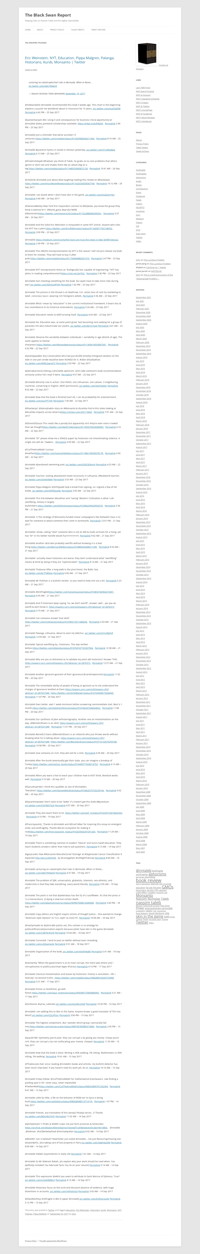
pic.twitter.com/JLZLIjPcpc (45, 1015)
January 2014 (142, 608)
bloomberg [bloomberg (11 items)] (150, 877)
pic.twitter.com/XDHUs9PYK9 (45, 284)
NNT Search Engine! (145, 91)
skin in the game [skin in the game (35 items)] (149, 916)
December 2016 (143, 477)
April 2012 (140, 687)
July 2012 (140, 675)
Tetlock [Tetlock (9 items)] (139, 919)
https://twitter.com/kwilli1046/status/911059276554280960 (73, 427)
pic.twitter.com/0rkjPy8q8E (76, 951)
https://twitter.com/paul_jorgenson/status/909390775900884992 (66, 992)
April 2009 (140, 818)
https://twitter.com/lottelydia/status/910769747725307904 (63, 648)
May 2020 (140, 331)
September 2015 (143, 533)
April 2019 (140, 372)
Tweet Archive (98, 29)
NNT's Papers (142, 102)
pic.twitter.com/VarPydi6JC (93, 385)
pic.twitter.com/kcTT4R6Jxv (39, 573)
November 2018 (143, 391)
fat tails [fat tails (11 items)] (149, 887)
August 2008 (141, 836)
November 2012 (143, 660)
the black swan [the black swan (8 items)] (155, 919)
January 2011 (142, 743)
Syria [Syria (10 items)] (172, 917)
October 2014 (142, 574)
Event (138, 192)
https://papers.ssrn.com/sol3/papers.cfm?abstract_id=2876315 (82, 606)
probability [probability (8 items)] (140, 911)
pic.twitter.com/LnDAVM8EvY (40, 1180)
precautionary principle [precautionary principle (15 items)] (158, 908)
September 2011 (143, 713)
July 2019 (140, 361)
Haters (139, 203)
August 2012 (141, 672)
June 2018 (140, 409)
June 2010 (140, 769)
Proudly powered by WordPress (53, 1240)
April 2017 (140, 462)
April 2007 (140, 851)
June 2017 (140, 454)
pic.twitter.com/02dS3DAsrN (80, 464)
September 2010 (143, 758)
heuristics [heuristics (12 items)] (141, 890)
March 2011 (141, 735)
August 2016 (141, 492)
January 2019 (142, 383)
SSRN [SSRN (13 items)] (167, 916)
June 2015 (140, 544)
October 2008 (142, 833)
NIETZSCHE (156, 271)
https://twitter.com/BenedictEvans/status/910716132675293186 (84, 741)
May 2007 (140, 848)
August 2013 (141, 627)
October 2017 (142, 439)
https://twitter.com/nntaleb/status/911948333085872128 (58, 168)
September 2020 (143, 319)
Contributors (142, 188)
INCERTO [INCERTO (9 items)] (151, 890)
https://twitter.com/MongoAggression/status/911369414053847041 (72, 344)
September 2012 (143, 668)
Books (139, 185)
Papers (139, 222)
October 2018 (142, 394)
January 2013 (142, 653)
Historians (95, 1210)
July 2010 (140, 765)
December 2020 (143, 312)
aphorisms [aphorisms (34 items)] (157, 874)
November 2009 (143, 795)
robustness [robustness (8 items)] (161, 911)
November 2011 (143, 705)
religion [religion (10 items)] (149, 910)
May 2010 (140, 773)
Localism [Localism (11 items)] (152, 892)
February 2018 (142, 424)
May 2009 (140, 814)
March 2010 (141, 780)
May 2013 (140, 638)
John (74, 1213)
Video (138, 241)
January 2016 (142, 518)
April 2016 (140, 507)
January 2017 (142, 473)
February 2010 (142, 784)
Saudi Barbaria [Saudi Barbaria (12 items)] (156, 913)
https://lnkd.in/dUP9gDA (91, 123)
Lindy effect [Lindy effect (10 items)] (141, 892)
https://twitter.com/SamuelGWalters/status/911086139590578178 (69, 453)
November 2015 (143, 526)
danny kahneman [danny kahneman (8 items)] (143, 884)
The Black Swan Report (48, 15)
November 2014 (143, 570)
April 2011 (140, 732)
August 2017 (141, 447)
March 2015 (141, 555)
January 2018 (142, 428)
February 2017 (142, 469)
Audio (138, 181)
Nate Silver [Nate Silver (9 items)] (165, 905)
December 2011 (143, 702)
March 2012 (141, 690)
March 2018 (141, 421)
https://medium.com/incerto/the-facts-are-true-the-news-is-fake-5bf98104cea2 (77, 239)
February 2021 (142, 308)
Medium (140, 218)
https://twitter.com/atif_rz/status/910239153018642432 (93, 812)
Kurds (103, 1210)
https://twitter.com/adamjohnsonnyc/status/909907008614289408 (59, 902)
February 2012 (142, 694)
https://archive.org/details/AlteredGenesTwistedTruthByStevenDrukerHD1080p (66, 1127)
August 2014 (141, 582)
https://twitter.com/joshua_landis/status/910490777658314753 (65, 764)
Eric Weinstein (82, 1210)
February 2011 (142, 739)
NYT (119, 1210)
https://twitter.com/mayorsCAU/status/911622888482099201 (70, 213)
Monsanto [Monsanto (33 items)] (144, 895)
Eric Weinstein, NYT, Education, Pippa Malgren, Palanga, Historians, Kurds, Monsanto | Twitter (70, 59)
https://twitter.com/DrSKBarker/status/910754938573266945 (82, 693)
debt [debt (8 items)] (161, 884)
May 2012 (140, 683)
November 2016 (143, 481)
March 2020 (141, 338)
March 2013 (141, 645)
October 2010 (142, 754)
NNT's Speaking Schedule (147, 98)
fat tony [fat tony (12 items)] (157, 887)
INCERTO (140, 207)
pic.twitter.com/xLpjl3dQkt (106, 108)
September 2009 (143, 803)
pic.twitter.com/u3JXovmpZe (39, 944)
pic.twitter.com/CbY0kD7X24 (39, 805)
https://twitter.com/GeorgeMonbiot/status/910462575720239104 (71, 790)
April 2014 (140, 597)
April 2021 (140, 304)
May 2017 (140, 458)
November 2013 (143, 615)
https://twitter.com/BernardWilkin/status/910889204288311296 (64, 546)
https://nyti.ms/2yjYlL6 (73, 273)
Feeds (138, 200)
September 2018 (143, 398)
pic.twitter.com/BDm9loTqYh (40, 1116)
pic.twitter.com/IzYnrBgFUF (98, 633)
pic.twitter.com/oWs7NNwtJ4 (43, 86)
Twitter (51, 1210)
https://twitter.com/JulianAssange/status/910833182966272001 (81, 591)
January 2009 (142, 829)
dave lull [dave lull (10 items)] (154, 883)
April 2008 (140, 840)
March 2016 (141, 511)
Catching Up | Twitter (156, 267)
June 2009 (140, 810)
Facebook (140, 196)
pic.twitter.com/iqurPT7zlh (39, 400)
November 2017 (143, 436)
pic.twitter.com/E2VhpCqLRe (94, 1198)
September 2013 (143, 623)
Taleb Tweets (77, 29)
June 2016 (140, 499)
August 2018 (141, 402)
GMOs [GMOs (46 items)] (167, 887)
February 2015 (142, 559)
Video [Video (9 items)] (151, 922)
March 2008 (141, 844)
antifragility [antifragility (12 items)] (142, 874)
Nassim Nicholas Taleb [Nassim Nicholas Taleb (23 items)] (152, 899)
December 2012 (143, 657)
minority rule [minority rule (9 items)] (161, 892)
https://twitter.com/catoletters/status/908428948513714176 (61, 1101)
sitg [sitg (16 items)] (167, 913)
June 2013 (140, 634)
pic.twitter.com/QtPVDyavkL (46, 490)
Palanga (28, 1213)
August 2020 (141, 323)
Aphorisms (141, 177)
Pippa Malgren (40, 1213)
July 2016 (140, 496)
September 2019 (143, 353)
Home (28, 29)
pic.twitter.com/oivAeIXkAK (39, 479)
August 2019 (141, 357)
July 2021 (140, 301)
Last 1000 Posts (143, 87)
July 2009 (140, 807)
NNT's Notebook (144, 121)
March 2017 (141, 466)
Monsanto (112, 1210)
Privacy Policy (57, 29)
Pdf (137, 226)
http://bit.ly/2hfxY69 (46, 857)
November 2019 (143, 349)
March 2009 (141, 821)
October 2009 (142, 799)
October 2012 (142, 664)
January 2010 (142, 788)
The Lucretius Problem (154, 260)
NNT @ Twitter (143, 106)
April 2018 (140, 417)
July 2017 (140, 451)
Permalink (30, 112)
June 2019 (140, 364)
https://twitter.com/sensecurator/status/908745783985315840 (62, 1026)
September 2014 (143, 578)
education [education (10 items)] (140, 887)
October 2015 (142, 529)
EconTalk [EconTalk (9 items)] (167, 883)
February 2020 (142, 342)
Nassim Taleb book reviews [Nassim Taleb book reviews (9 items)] (148, 905)
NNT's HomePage (144, 110)
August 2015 (141, 537)
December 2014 (143, 567)
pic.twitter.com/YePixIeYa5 (64, 1191)
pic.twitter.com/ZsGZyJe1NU (100, 194)
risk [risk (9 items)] (154, 910)
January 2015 (142, 563)
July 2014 (140, 585)
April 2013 (140, 642)
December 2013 (143, 612)
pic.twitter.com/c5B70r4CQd (39, 932)
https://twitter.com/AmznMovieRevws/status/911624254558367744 (60, 183)
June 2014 (140, 589)
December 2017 (143, 432)
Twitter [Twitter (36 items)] (142, 922)
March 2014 (141, 600)
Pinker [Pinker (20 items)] (140, 908)
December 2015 (143, 522)
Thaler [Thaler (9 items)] (145, 919)
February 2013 (142, 649)
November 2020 (143, 316)
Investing (140, 211)
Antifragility (141, 173)
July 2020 (140, 327)
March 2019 (141, 376)
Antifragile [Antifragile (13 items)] (157, 870)
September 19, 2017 (75, 93)
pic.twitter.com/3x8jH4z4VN (95, 1142)
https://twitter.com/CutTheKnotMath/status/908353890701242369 (73, 1086)
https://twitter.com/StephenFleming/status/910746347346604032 (66, 708)
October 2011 (142, 709)
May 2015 (140, 548)
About (40, 29)
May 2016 (140, 503)
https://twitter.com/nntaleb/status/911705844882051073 (60, 258)
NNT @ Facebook (144, 113)
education (70, 1210)
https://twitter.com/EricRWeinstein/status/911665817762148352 (79, 228)
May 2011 (140, 728)
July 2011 (140, 720)
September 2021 (143, 297)
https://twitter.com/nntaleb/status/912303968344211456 (65, 138)
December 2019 (143, 346)
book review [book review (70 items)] (148, 880)
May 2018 (140, 413)
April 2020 (140, 334)
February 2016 (142, 514)
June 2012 (140, 679)
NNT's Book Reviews (145, 117)
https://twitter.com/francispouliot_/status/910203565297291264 (62, 831)
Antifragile (140, 170)
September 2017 (143, 443)
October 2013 (142, 619)
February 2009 (142, 825)
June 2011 (140, 724)
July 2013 (140, 630)
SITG (138, 230)
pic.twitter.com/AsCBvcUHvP (70, 1004)
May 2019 (140, 368)
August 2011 (141, 717)
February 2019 (142, 379)
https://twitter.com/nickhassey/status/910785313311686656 (56, 621)
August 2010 (141, 762)
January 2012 (142, 698)
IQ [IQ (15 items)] (156, 890)
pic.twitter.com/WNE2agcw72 (40, 363)
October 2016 (142, 484)
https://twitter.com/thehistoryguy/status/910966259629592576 (70, 505)
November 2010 (143, 750)
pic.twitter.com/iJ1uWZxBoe (100, 149)
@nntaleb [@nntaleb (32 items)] (143, 870)
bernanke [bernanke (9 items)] (140, 877)
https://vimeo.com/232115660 (76, 412)
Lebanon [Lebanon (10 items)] (162, 890)
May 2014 (140, 593)
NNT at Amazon (143, 95)
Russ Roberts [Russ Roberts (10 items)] (142, 913)
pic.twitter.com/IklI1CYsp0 (84, 325)
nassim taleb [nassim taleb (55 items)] (148, 902)
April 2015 (140, 552)
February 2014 (142, 604)
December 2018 (143, 387)
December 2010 (143, 747)
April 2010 (140, 777)
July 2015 (140, 541)
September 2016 (143, 488)
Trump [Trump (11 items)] (165, 919)
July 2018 (140, 406)
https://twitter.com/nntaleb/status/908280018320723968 (84, 977)
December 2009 (143, 792)
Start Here (140, 233)
